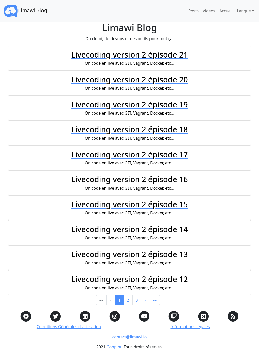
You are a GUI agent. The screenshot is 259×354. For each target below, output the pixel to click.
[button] (145, 300)
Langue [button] (244, 11)
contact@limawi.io (129, 337)
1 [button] (119, 300)
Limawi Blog (25, 10)
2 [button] (128, 300)
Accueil (226, 11)
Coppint (113, 347)
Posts (193, 11)
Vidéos (209, 11)
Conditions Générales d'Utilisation (69, 326)
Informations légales (190, 326)
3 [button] (137, 300)
